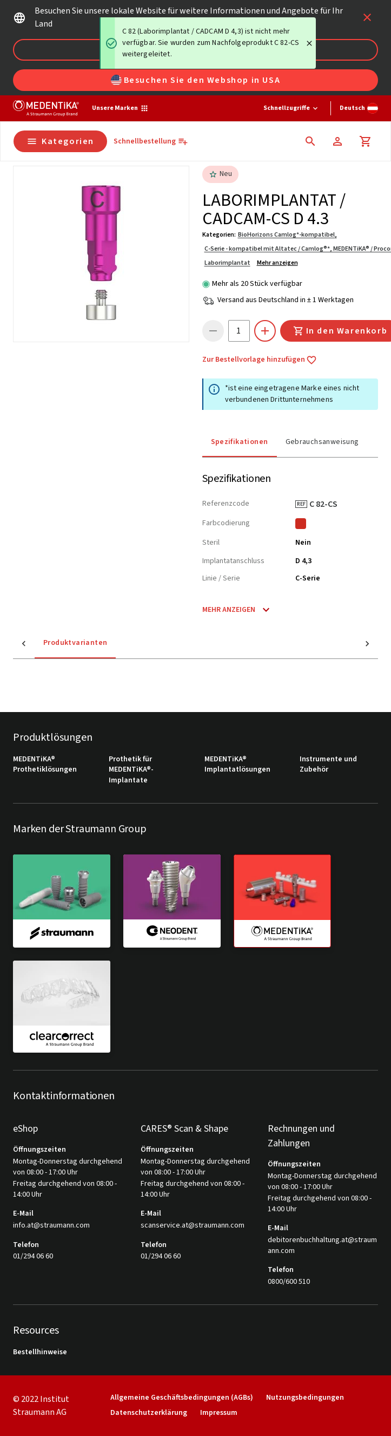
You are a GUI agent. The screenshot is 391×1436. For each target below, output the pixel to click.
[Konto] (337, 141)
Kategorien (60, 141)
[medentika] (282, 901)
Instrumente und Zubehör (328, 764)
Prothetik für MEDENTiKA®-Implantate (131, 770)
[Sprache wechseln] (359, 108)
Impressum (218, 1413)
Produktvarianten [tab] (53, 642)
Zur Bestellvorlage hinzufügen (259, 360)
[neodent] (172, 900)
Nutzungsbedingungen (305, 1398)
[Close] (309, 43)
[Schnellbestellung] (150, 141)
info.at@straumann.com (51, 1225)
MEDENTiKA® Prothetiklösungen (45, 764)
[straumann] (61, 900)
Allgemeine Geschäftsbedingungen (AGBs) (181, 1398)
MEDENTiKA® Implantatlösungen (237, 764)
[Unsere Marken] (120, 108)
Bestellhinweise (40, 1352)
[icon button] (367, 17)
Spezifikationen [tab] (239, 441)
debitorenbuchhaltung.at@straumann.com (322, 1245)
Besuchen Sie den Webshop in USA (196, 80)
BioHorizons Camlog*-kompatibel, (287, 234)
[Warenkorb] (365, 141)
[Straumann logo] (46, 108)
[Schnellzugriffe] (291, 108)
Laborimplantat (227, 262)
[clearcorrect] (61, 1007)
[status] (208, 43)
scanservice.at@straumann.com (192, 1225)
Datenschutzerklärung (148, 1413)
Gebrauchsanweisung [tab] (322, 441)
